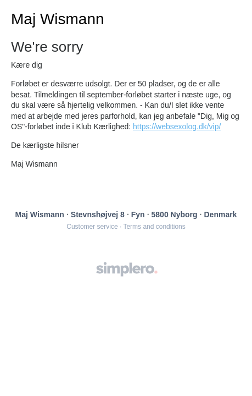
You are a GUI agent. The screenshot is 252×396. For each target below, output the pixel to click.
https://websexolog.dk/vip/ (177, 126)
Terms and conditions (154, 226)
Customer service (91, 226)
